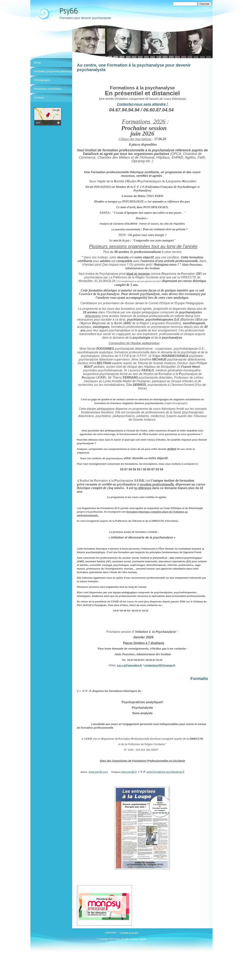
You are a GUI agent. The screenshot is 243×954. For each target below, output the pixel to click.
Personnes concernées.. (48, 88)
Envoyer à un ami (129, 932)
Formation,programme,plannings (53, 71)
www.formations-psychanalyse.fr (165, 771)
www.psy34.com (98, 771)
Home (37, 62)
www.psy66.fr (129, 771)
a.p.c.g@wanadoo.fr (129, 665)
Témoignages (42, 80)
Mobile (143, 939)
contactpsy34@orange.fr (159, 665)
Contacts (39, 97)
